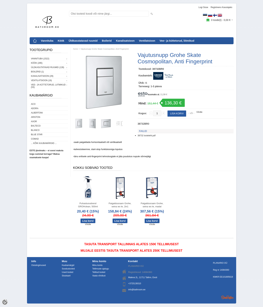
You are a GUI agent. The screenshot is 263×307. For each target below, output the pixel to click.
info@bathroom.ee (137, 289)
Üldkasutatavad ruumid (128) (47, 67)
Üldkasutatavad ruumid (83, 40)
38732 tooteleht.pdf (147, 135)
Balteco (36, 126)
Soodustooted (68, 268)
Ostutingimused (38, 265)
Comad (35, 139)
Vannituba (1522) (40, 58)
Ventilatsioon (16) (41, 80)
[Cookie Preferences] (5, 302)
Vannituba (47, 40)
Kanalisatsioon (125, 40)
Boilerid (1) (37, 71)
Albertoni (37, 113)
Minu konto (97, 265)
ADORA (35, 108)
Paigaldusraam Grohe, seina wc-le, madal (152, 205)
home (75, 49)
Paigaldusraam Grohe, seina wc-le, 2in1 (120, 205)
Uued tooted (67, 272)
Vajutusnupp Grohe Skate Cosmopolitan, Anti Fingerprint (105, 49)
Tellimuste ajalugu (100, 268)
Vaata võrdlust (99, 275)
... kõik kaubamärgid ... (44, 143)
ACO (33, 104)
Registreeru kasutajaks (221, 7)
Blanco (35, 130)
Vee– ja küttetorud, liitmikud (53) (48, 86)
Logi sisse (203, 7)
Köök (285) (37, 63)
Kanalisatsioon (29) (42, 76)
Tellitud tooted (98, 272)
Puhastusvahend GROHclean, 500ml (88, 205)
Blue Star (37, 134)
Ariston (35, 117)
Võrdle (199, 112)
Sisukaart (66, 275)
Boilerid (107, 40)
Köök (61, 40)
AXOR (34, 121)
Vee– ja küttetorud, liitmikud (176, 40)
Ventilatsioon (147, 40)
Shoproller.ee (227, 297)
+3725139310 (134, 283)
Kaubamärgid (68, 265)
